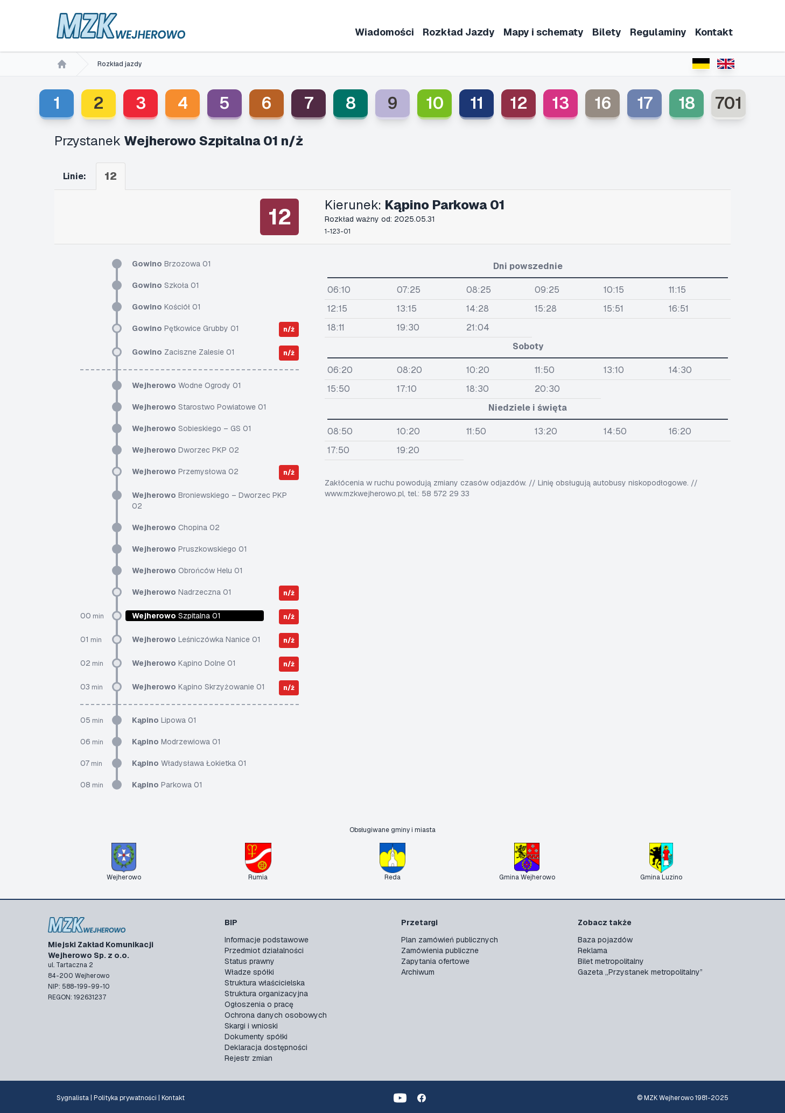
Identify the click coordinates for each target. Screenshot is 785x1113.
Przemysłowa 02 (185, 471)
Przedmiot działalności (264, 950)
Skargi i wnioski (251, 1026)
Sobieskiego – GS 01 (191, 428)
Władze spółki (249, 972)
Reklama (592, 950)
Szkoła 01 (165, 285)
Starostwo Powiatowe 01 (199, 407)
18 (686, 103)
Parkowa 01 (167, 785)
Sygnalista (73, 1098)
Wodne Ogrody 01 (186, 385)
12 (519, 103)
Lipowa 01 (164, 720)
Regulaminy (658, 32)
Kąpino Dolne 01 (184, 663)
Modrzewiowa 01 (176, 741)
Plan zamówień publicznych (449, 940)
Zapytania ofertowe (435, 961)
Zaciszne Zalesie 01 (183, 352)
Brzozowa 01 (171, 264)
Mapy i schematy (543, 32)
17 (645, 103)
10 (435, 103)
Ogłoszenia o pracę (259, 1004)
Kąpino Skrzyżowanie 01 (198, 687)
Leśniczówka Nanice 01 (196, 639)
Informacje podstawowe (267, 940)
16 (602, 103)
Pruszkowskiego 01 (189, 549)
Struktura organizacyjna (266, 993)
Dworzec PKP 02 (185, 450)
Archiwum (417, 972)
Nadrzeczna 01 (182, 592)
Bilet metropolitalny (611, 961)
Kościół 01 (166, 307)
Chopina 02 (176, 527)
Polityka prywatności (125, 1098)
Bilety (606, 32)
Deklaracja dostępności (266, 1047)
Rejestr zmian (248, 1058)
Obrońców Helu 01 (187, 570)
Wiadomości (384, 32)
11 (476, 103)
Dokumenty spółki (256, 1036)
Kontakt (714, 32)
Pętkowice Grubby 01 (185, 328)
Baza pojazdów (605, 940)
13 (560, 103)
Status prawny (250, 961)
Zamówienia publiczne (440, 950)
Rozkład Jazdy (459, 32)
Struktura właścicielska (265, 983)
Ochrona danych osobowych (276, 1015)
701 (728, 103)
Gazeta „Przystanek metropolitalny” (640, 972)
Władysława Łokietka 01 (189, 763)
